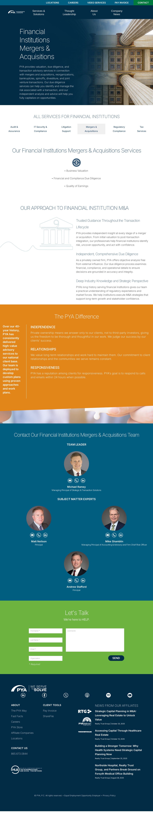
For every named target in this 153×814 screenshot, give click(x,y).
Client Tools (52, 705)
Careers (73, 2)
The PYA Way (19, 710)
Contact (143, 2)
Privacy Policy (109, 795)
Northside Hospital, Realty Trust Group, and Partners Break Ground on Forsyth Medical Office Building (117, 769)
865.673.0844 (19, 753)
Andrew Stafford (77, 586)
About (15, 705)
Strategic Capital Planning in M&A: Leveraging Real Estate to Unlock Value (115, 715)
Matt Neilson (39, 541)
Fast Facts (17, 716)
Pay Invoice (122, 2)
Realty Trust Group (102, 724)
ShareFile (48, 716)
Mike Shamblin (114, 541)
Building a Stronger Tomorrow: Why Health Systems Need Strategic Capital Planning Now (118, 750)
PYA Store (17, 727)
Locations (52, 2)
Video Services (96, 2)
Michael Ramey (76, 486)
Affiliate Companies (22, 732)
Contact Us (19, 748)
